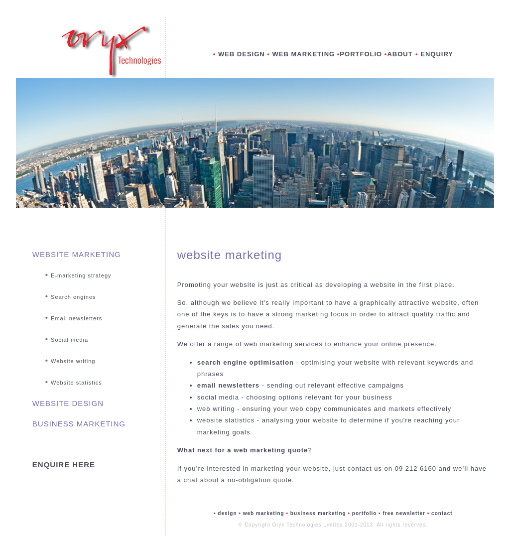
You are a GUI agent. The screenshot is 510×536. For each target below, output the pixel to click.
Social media (69, 340)
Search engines (73, 297)
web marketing (264, 513)
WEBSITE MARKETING (76, 254)
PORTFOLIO (361, 54)
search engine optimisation (245, 362)
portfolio (364, 513)
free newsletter (403, 513)
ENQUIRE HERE (63, 464)
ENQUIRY (436, 54)
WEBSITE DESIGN (68, 403)
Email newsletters (76, 318)
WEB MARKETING (304, 54)
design (227, 513)
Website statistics (76, 383)
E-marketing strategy (81, 275)
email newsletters (228, 385)
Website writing (73, 361)
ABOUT (401, 54)
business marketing (319, 513)
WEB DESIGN (241, 54)
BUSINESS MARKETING (79, 423)
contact (442, 513)
